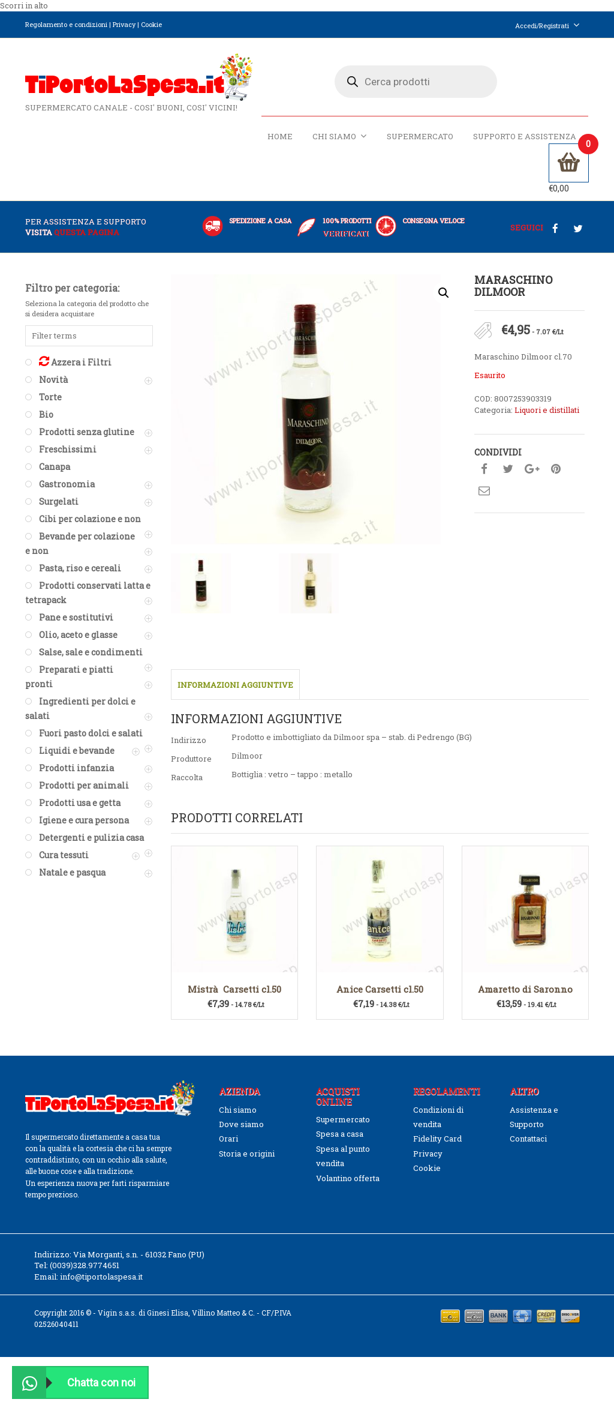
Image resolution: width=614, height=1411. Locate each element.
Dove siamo (241, 1124)
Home (280, 136)
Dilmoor (247, 755)
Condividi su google (531, 469)
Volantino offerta (348, 1178)
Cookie (151, 24)
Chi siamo (339, 136)
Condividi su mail (483, 491)
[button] (444, 293)
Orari (228, 1138)
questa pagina (86, 232)
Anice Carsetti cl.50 (379, 989)
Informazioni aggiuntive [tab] (235, 684)
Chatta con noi (74, 1382)
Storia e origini (247, 1153)
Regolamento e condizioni (66, 24)
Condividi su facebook (483, 469)
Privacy (124, 24)
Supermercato (420, 136)
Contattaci (528, 1138)
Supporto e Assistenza (524, 136)
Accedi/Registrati (547, 25)
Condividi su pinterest (555, 469)
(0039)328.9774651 (84, 1265)
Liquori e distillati (546, 410)
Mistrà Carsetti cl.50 (234, 989)
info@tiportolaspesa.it (101, 1276)
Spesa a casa (339, 1133)
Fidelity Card (437, 1138)
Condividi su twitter (507, 469)
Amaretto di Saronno (525, 989)
